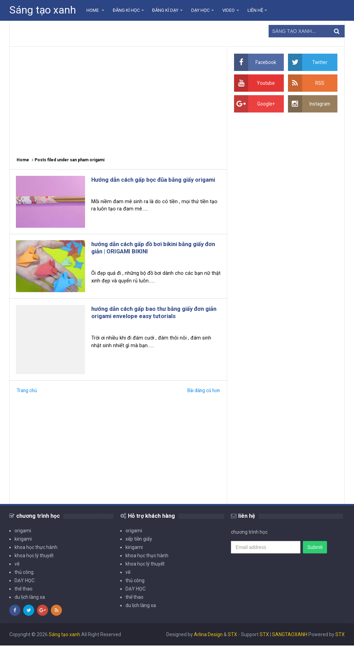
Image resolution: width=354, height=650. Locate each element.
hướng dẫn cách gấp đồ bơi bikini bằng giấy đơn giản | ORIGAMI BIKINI (154, 250)
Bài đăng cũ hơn (202, 395)
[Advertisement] (118, 98)
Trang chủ (27, 395)
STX (232, 639)
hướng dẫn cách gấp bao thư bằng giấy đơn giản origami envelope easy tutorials (153, 316)
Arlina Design (208, 639)
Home (23, 159)
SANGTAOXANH (289, 639)
